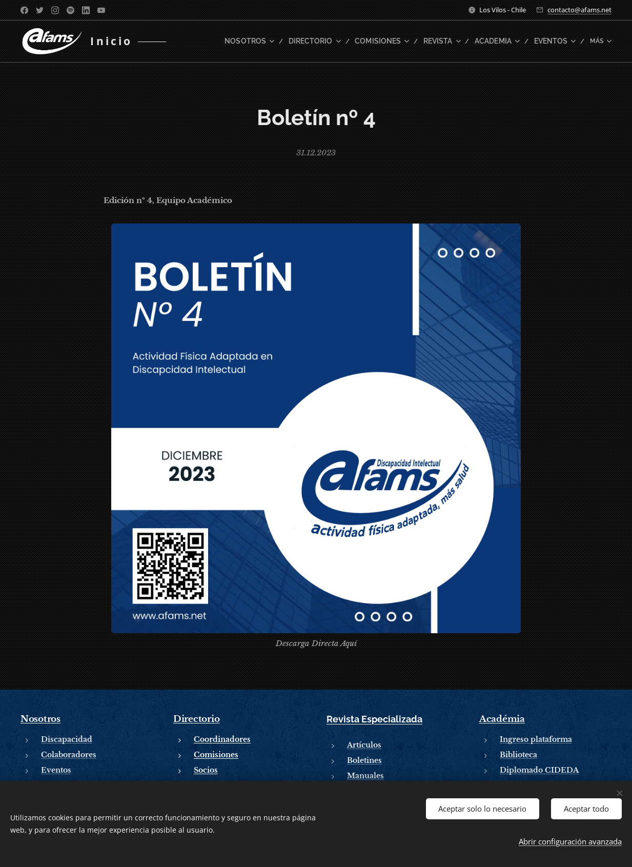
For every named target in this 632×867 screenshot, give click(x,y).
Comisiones (216, 754)
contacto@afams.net (579, 9)
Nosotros (40, 718)
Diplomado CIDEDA (539, 770)
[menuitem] (265, 41)
